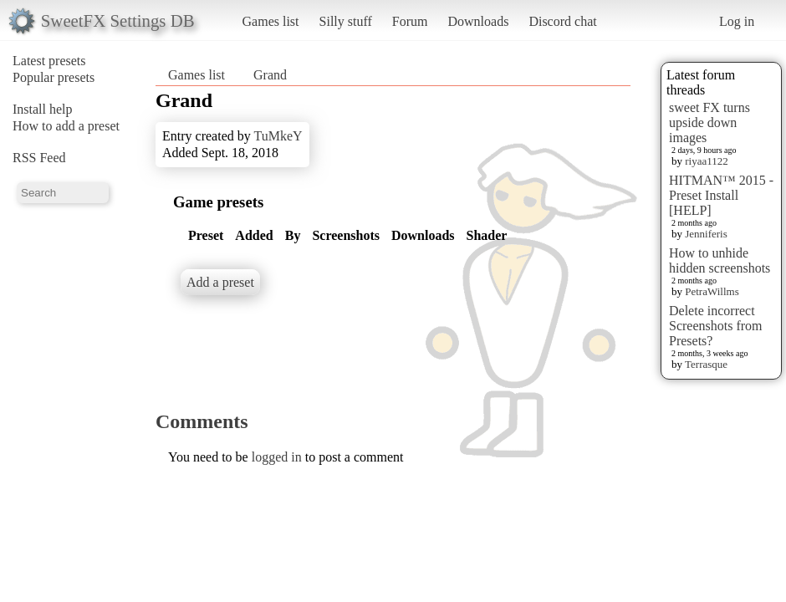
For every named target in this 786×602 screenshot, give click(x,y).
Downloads (477, 21)
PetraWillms (711, 291)
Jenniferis (706, 233)
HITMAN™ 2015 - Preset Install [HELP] (721, 195)
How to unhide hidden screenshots (719, 260)
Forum (410, 21)
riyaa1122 (706, 161)
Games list (270, 21)
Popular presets (53, 77)
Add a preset (220, 282)
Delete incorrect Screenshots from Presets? (716, 326)
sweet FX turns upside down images (709, 122)
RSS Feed (39, 157)
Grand (270, 75)
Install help (43, 109)
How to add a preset (66, 126)
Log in (736, 21)
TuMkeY (277, 136)
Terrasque (706, 364)
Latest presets (49, 61)
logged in (277, 457)
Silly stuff (345, 21)
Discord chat (562, 21)
